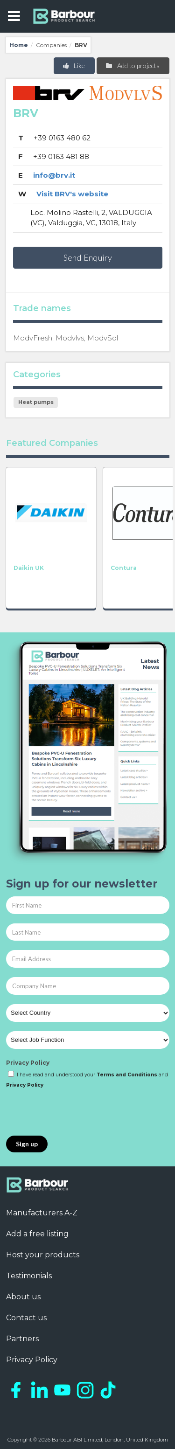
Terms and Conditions (127, 1075)
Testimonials (29, 1275)
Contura (124, 567)
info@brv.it (54, 175)
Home (18, 45)
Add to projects (132, 65)
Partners (22, 1338)
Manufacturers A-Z (41, 1212)
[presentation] (77, 1113)
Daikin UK (29, 567)
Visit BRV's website (72, 193)
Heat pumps (36, 402)
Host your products (42, 1254)
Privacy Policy (27, 1062)
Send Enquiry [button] (87, 257)
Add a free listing (37, 1233)
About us (23, 1296)
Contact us (26, 1317)
